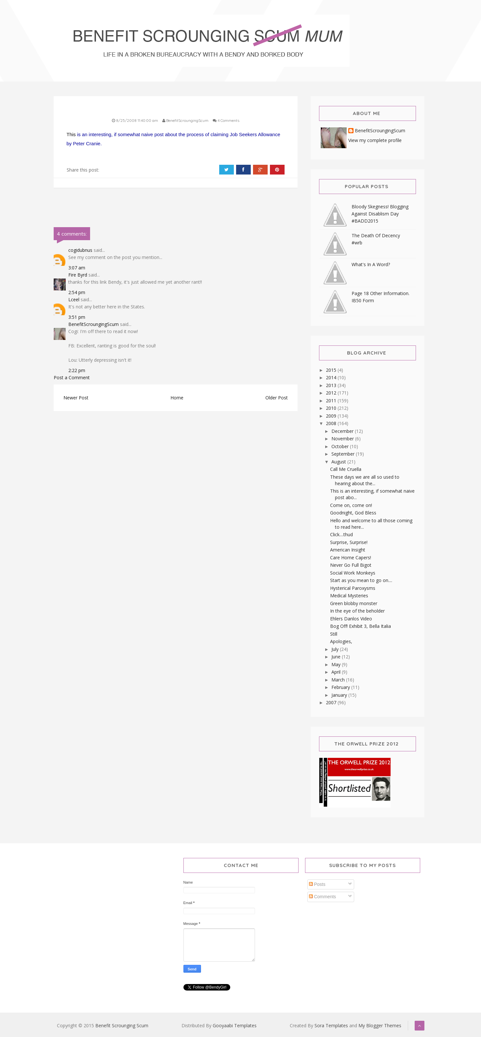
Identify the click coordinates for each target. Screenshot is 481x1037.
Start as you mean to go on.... (361, 580)
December (343, 431)
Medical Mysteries (349, 595)
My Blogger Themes (379, 1025)
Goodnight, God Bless (353, 513)
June (336, 657)
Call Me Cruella (345, 469)
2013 (332, 385)
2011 (332, 400)
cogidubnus (80, 250)
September (343, 454)
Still (333, 634)
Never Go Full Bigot (350, 565)
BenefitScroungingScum (93, 324)
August (339, 462)
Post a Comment (72, 377)
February (341, 687)
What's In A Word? (371, 264)
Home (176, 398)
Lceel (73, 299)
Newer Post (75, 398)
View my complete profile (375, 140)
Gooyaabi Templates (235, 1025)
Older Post (276, 398)
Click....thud (341, 534)
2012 (332, 393)
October (340, 446)
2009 (332, 416)
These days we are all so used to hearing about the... (364, 480)
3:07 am (76, 268)
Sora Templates (331, 1025)
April (336, 672)
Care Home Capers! (350, 557)
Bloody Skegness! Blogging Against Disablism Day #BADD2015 (380, 213)
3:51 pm (76, 317)
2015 (332, 370)
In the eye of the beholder (357, 611)
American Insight (347, 550)
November (343, 438)
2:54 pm (76, 292)
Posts (317, 884)
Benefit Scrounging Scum (121, 1025)
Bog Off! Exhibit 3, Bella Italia (360, 626)
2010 (332, 408)
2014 (332, 377)
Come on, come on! (351, 505)
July (335, 649)
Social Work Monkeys (352, 573)
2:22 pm (76, 370)
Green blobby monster (353, 603)
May (336, 664)
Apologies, (341, 641)
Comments (322, 896)
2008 (332, 423)
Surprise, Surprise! (348, 542)
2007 (332, 702)
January (339, 695)
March (338, 680)
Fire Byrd (77, 275)
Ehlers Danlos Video (351, 619)
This (71, 134)
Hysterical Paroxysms (352, 588)
